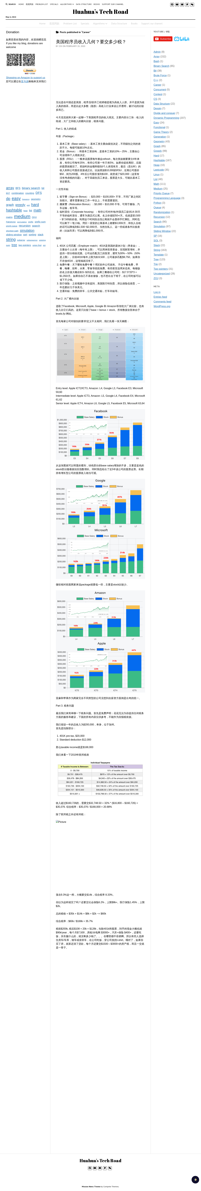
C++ (156, 80)
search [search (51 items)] (36, 225)
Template (159, 254)
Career (157, 85)
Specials (54, 4)
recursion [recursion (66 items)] (25, 225)
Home (21, 4)
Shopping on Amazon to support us (25, 77)
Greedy (158, 151)
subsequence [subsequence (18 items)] (32, 240)
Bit (155, 70)
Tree (156, 259)
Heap (157, 165)
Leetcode (159, 169)
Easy (156, 122)
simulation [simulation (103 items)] (27, 230)
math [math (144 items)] (37, 210)
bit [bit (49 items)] (43, 188)
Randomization (162, 212)
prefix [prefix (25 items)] (30, 222)
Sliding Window (162, 231)
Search (158, 221)
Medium (158, 188)
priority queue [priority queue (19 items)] (11, 226)
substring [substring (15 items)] (42, 240)
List (156, 179)
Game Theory (161, 132)
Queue (157, 207)
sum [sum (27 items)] (8, 245)
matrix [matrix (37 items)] (9, 217)
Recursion (159, 217)
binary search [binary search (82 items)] (31, 188)
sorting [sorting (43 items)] (32, 234)
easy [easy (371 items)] (16, 198)
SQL (156, 240)
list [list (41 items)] (30, 210)
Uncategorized (162, 273)
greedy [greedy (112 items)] (20, 205)
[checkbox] (195, 1179)
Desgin (157, 108)
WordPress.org (162, 306)
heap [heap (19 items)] (25, 211)
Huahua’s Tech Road (100, 12)
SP (155, 236)
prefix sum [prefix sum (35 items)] (40, 221)
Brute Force (160, 75)
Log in (157, 292)
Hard (156, 155)
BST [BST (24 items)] (8, 193)
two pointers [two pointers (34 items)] (25, 245)
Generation (160, 136)
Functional (159, 127)
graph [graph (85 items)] (10, 205)
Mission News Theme (91, 1186)
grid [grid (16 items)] (28, 205)
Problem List (41, 4)
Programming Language (167, 198)
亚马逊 (25, 81)
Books (97, 4)
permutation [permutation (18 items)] (22, 222)
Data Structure (84, 4)
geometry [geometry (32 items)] (36, 199)
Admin (157, 51)
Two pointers (161, 269)
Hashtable (159, 160)
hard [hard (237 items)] (35, 204)
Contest (158, 94)
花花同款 (29, 4)
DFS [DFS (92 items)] (39, 193)
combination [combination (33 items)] (17, 193)
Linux (157, 174)
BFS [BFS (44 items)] (18, 188)
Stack (157, 245)
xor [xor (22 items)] (44, 245)
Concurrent (160, 89)
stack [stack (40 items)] (40, 234)
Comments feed (162, 301)
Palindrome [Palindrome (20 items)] (11, 222)
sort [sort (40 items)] (25, 234)
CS (155, 99)
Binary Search (161, 66)
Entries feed (160, 297)
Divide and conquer (164, 113)
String (157, 250)
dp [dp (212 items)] (8, 198)
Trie (156, 264)
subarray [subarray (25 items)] (21, 240)
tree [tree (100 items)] (14, 245)
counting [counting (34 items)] (29, 193)
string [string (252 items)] (11, 239)
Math (156, 184)
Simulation (159, 226)
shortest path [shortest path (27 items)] (12, 231)
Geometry (159, 141)
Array (157, 56)
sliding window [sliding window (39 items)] (14, 234)
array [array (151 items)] (10, 188)
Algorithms (66, 4)
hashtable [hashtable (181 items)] (14, 210)
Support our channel (113, 4)
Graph (157, 146)
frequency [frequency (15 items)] (26, 199)
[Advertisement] (26, 134)
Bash (156, 61)
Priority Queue (162, 193)
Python (157, 202)
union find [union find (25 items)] (37, 245)
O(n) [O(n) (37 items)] (34, 217)
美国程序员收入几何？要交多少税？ (91, 41)
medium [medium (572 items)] (22, 216)
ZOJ (156, 278)
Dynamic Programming (166, 118)
